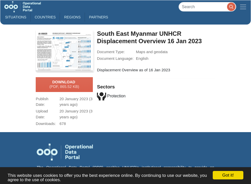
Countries (45, 17)
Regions (72, 17)
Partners (98, 17)
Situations (15, 17)
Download (64, 84)
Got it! (228, 175)
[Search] (207, 7)
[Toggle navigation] (243, 7)
